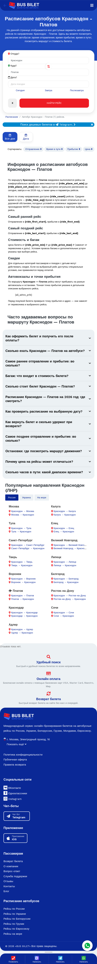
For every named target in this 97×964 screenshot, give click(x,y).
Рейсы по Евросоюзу (16, 928)
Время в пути (54, 149)
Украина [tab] (26, 497)
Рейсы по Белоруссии (17, 918)
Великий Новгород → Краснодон (71, 548)
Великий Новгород (64, 540)
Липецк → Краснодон (65, 565)
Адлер (13, 624)
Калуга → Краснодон (65, 514)
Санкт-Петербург (21, 540)
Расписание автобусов (21, 901)
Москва (14, 506)
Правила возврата (15, 764)
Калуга (56, 506)
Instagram (13, 799)
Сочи (54, 607)
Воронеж (15, 574)
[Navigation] (91, 5)
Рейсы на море (13, 933)
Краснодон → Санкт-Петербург (27, 545)
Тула (12, 523)
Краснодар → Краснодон (24, 616)
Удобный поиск (48, 662)
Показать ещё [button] (16, 744)
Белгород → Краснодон (66, 582)
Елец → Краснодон (64, 531)
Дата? (12, 77)
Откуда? (15, 53)
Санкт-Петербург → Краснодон (27, 548)
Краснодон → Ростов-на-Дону (70, 595)
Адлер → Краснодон (22, 632)
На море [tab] (41, 497)
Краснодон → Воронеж (23, 578)
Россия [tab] (12, 497)
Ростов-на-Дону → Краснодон (70, 599)
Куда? (14, 65)
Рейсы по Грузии (14, 923)
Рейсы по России (14, 908)
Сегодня (20, 90)
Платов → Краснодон (22, 599)
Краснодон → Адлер (22, 629)
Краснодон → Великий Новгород (71, 545)
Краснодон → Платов (22, 595)
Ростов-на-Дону (62, 590)
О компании (11, 866)
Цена (88, 149)
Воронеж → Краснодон (23, 582)
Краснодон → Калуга (65, 511)
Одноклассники (15, 793)
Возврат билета (48, 699)
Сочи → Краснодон (64, 616)
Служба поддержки (15, 876)
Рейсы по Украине (15, 913)
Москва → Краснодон (22, 514)
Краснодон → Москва (22, 511)
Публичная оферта (15, 759)
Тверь (13, 557)
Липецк (56, 557)
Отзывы (8, 881)
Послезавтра (77, 90)
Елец (54, 523)
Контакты (9, 886)
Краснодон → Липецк (65, 562)
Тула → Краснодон (21, 531)
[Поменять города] (48, 66)
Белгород (58, 574)
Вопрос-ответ (12, 871)
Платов (16, 590)
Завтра (48, 90)
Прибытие (73, 149)
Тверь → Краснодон (21, 565)
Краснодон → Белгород (66, 578)
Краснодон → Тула (21, 528)
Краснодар (16, 607)
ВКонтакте (12, 788)
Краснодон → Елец (64, 528)
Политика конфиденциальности (23, 754)
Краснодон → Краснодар (24, 612)
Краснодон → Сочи (64, 612)
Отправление (33, 149)
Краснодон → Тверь (21, 562)
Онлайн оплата (48, 679)
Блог (6, 891)
